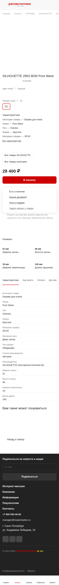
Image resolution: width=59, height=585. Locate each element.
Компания (8, 492)
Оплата (41, 280)
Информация (10, 497)
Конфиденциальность (13, 571)
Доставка (53, 280)
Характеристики (10, 280)
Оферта (31, 571)
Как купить (28, 280)
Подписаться (29, 476)
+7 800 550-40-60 (11, 514)
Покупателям (10, 503)
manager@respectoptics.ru (16, 520)
